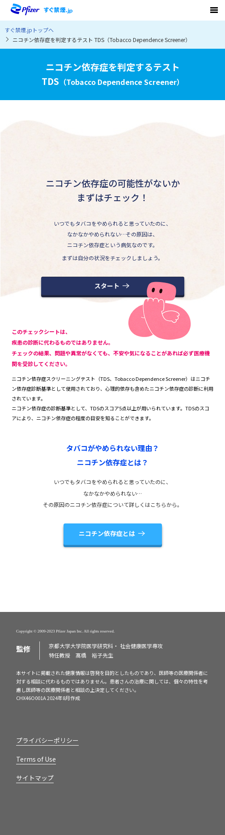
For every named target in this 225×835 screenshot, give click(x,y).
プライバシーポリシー (47, 740)
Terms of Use (36, 759)
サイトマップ (35, 777)
